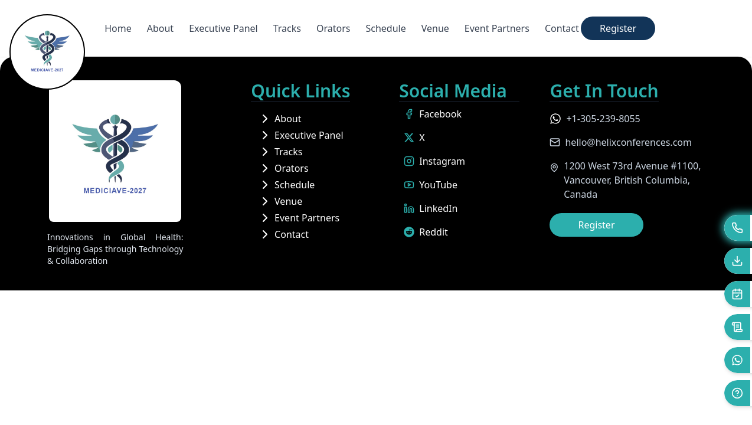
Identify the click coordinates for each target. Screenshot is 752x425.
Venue (435, 28)
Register (618, 28)
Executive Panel (223, 28)
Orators (333, 28)
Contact (562, 28)
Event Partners (497, 28)
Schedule (385, 28)
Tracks (287, 28)
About (160, 28)
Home (118, 28)
